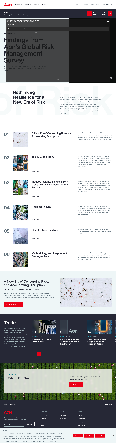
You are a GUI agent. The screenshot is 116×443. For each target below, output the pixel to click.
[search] (49, 4)
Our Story (44, 415)
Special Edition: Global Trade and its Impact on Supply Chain (70, 341)
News (97, 4)
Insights (36, 5)
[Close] (113, 435)
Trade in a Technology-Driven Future (42, 340)
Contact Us (77, 4)
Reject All (88, 436)
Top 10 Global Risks (43, 157)
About (43, 5)
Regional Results (41, 207)
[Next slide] (39, 354)
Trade (6, 12)
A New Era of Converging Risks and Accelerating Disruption (52, 134)
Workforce (81, 425)
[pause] (111, 78)
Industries (28, 5)
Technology (81, 419)
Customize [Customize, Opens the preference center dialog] (77, 436)
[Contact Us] (76, 384)
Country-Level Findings (45, 230)
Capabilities (18, 5)
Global (107, 5)
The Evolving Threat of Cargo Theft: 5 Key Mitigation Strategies (97, 341)
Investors (92, 4)
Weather (80, 422)
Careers (86, 4)
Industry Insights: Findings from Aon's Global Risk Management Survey (50, 184)
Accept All (99, 436)
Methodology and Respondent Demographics (49, 254)
